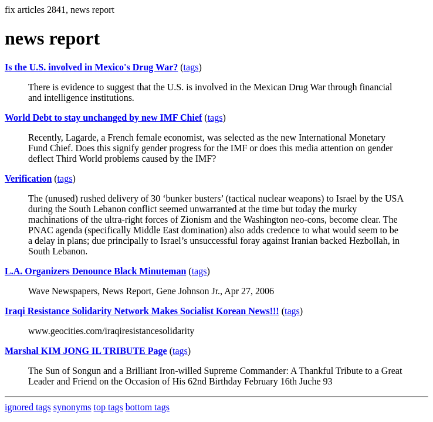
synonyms (72, 407)
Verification (28, 178)
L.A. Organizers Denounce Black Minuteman (95, 271)
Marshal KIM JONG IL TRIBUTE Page (86, 351)
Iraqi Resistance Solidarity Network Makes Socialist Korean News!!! (142, 311)
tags (191, 67)
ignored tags (28, 407)
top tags (108, 407)
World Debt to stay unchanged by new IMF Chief (103, 117)
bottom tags (148, 407)
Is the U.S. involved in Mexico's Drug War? (91, 67)
